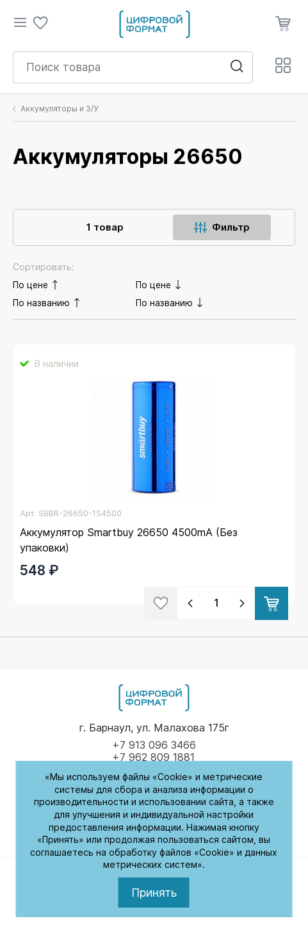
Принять (154, 892)
